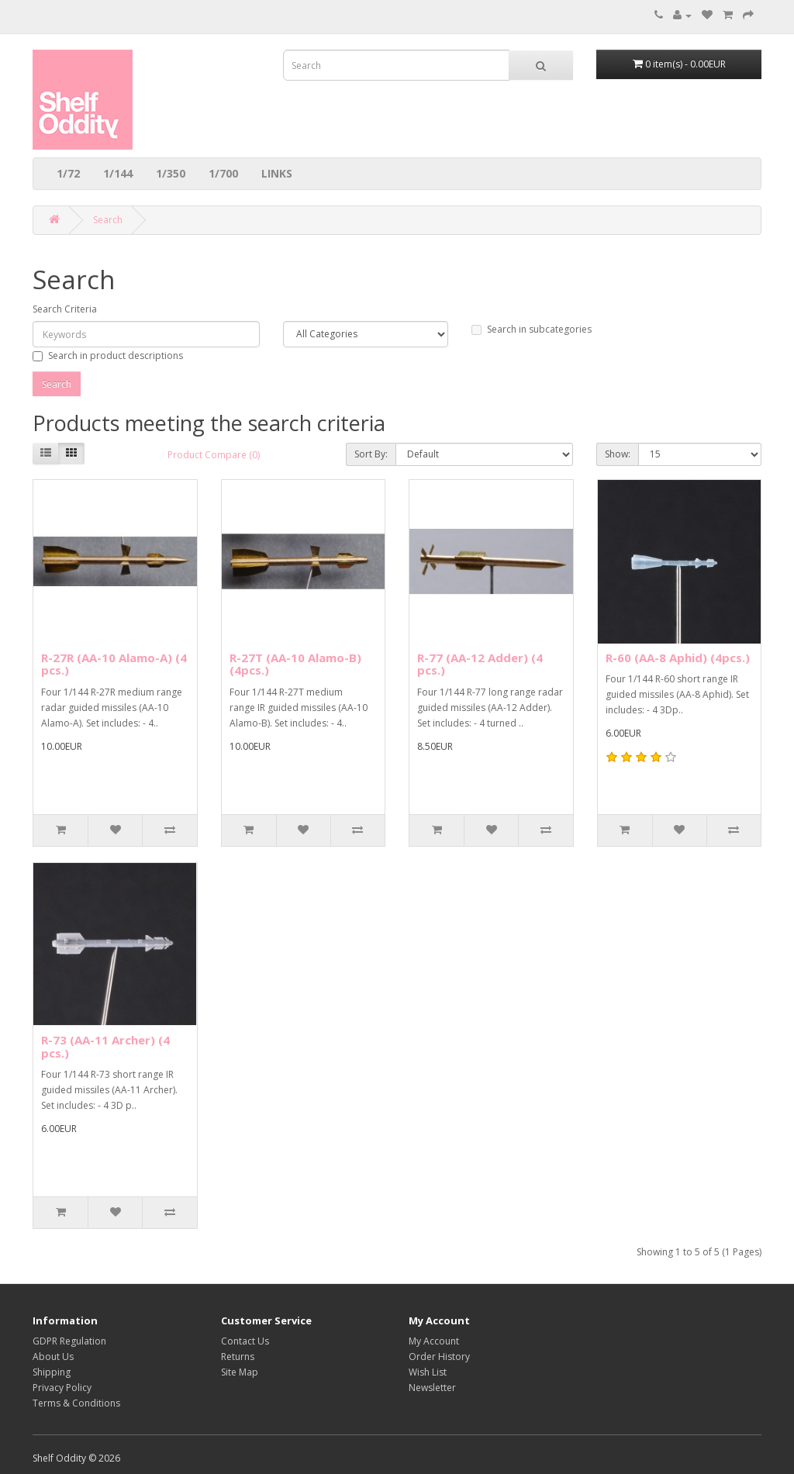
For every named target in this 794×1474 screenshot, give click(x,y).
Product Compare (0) (213, 454)
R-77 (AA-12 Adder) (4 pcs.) (480, 664)
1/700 (223, 173)
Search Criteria (65, 309)
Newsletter (432, 1387)
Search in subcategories (531, 329)
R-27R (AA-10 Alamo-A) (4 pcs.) (114, 664)
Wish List (428, 1372)
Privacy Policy (62, 1387)
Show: (617, 454)
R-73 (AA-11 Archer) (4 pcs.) (105, 1046)
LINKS (276, 173)
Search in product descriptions (108, 355)
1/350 (170, 173)
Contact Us (245, 1341)
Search (108, 219)
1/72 (68, 173)
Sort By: (371, 454)
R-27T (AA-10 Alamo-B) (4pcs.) (295, 664)
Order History (439, 1356)
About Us (53, 1356)
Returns (237, 1356)
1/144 (118, 173)
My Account (434, 1341)
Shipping (52, 1372)
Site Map (239, 1372)
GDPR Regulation (69, 1341)
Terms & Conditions (76, 1403)
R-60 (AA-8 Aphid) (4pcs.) (678, 657)
